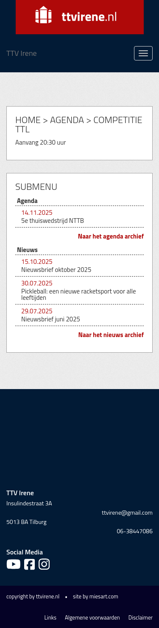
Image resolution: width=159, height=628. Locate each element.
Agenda (67, 119)
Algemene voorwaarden (92, 617)
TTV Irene (21, 53)
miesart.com (103, 596)
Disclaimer (140, 617)
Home (28, 119)
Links (50, 617)
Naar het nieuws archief (111, 335)
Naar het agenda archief (111, 236)
